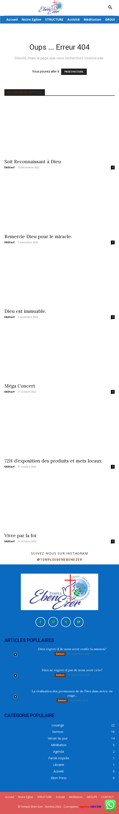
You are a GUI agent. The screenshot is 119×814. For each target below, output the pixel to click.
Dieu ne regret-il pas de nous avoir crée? (72, 670)
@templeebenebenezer (59, 559)
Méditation (75, 797)
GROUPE (92, 797)
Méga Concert (19, 386)
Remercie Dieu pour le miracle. (38, 236)
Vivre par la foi (20, 535)
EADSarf (9, 167)
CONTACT (107, 797)
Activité (60, 797)
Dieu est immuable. (25, 311)
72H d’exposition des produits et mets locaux (53, 461)
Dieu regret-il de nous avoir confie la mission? (72, 649)
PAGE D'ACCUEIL (73, 71)
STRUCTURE (44, 797)
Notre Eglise (25, 797)
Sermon (60, 653)
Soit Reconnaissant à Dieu (32, 162)
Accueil (9, 797)
